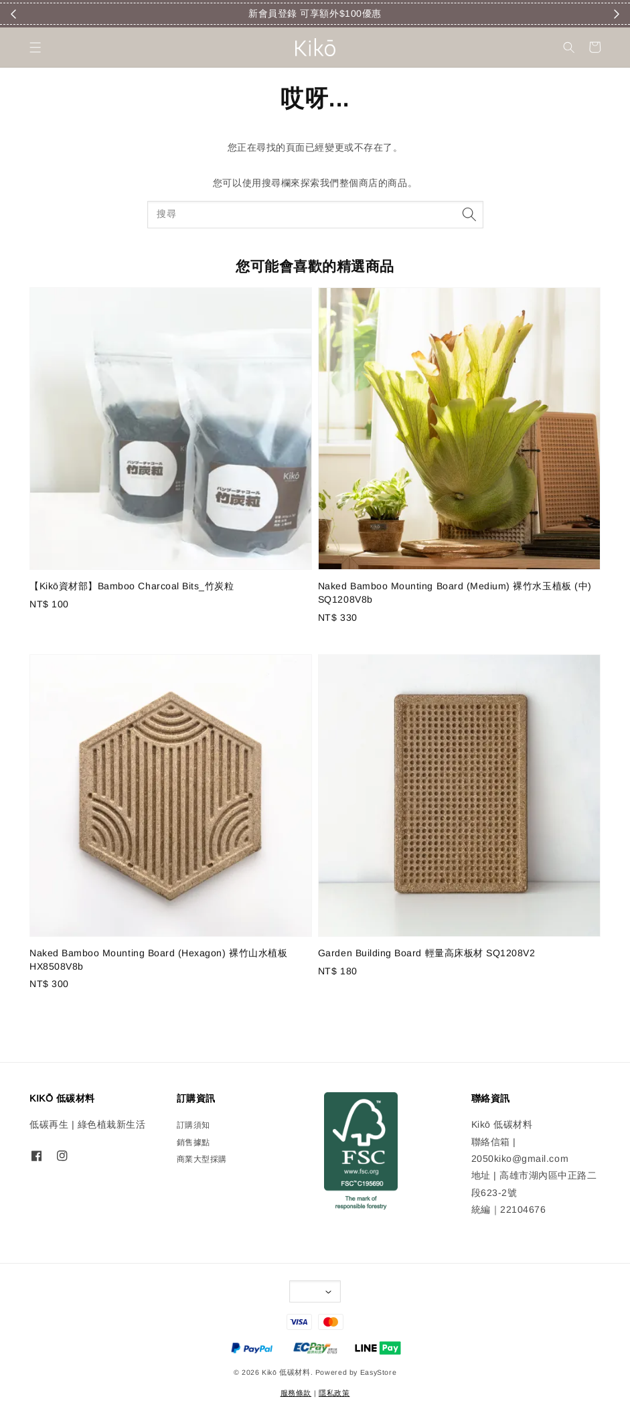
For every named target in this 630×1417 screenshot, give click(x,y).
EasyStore (378, 1372)
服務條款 (296, 1393)
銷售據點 (193, 1142)
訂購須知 (193, 1125)
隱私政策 (334, 1393)
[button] (35, 47)
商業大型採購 (202, 1159)
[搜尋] (470, 215)
